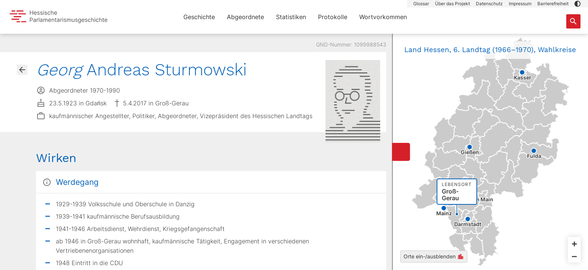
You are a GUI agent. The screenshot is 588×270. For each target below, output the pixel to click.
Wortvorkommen (383, 17)
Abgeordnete (245, 17)
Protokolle (332, 17)
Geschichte (199, 17)
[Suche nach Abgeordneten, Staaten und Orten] (573, 21)
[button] (577, 4)
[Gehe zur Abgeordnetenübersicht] (22, 69)
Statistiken (291, 17)
